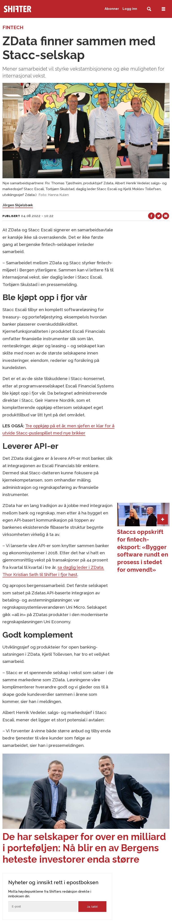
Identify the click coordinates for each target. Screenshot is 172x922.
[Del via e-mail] (165, 216)
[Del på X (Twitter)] (158, 216)
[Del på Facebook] (151, 216)
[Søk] (149, 9)
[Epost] (42, 906)
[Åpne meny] (163, 9)
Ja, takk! (92, 906)
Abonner (112, 9)
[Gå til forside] (27, 9)
